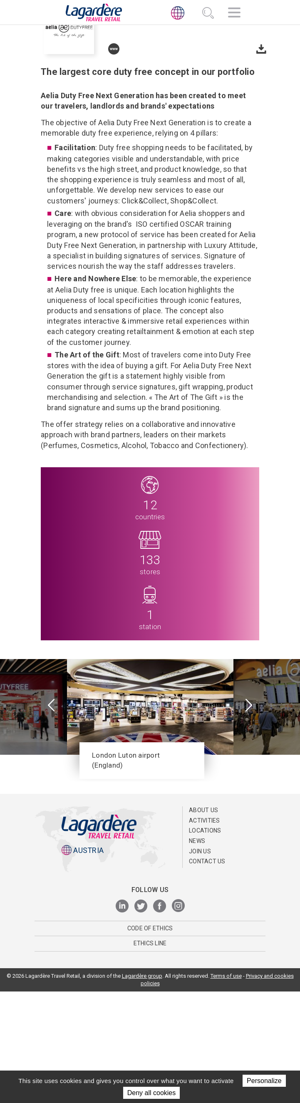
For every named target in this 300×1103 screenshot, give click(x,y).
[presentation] (51, 817)
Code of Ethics (150, 1039)
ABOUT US (203, 921)
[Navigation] (234, 13)
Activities (204, 931)
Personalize (264, 1080)
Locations (205, 942)
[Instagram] (178, 1017)
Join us (200, 962)
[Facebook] (159, 1017)
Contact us (207, 972)
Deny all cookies (151, 1092)
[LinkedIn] (122, 1017)
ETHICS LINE (150, 1054)
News (197, 952)
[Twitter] (140, 1017)
